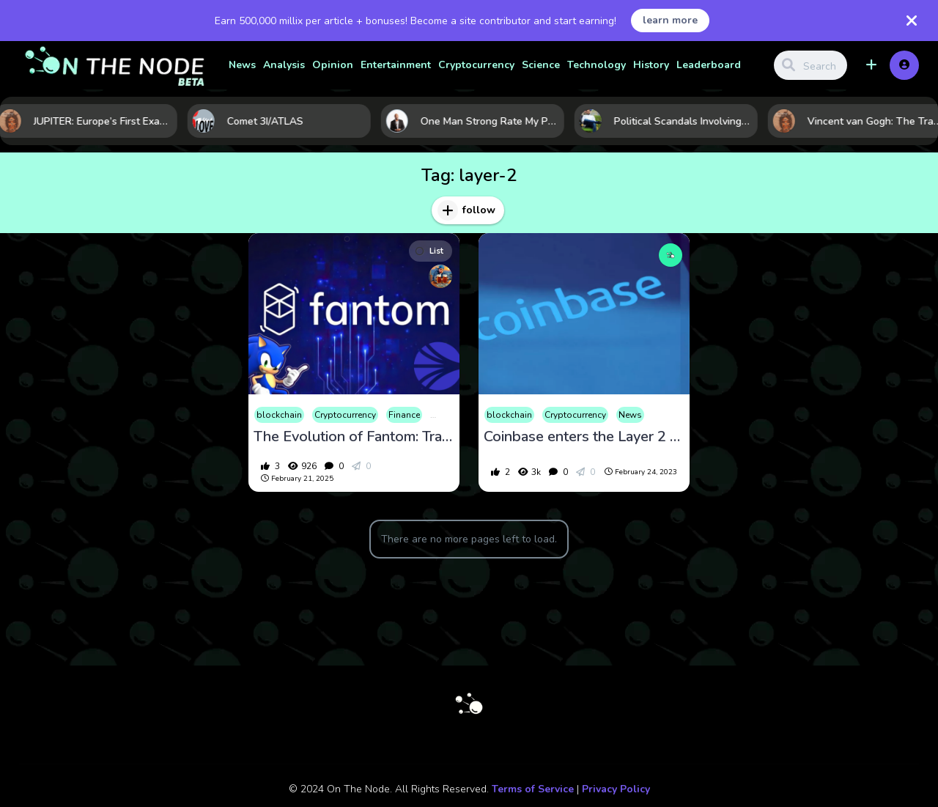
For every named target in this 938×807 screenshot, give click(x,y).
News (242, 65)
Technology (596, 65)
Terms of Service (533, 789)
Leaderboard (708, 65)
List (429, 251)
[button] (871, 65)
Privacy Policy (616, 789)
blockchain (279, 415)
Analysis (284, 65)
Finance (404, 415)
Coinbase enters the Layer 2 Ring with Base (584, 437)
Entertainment (396, 65)
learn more (670, 20)
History (651, 65)
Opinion (332, 65)
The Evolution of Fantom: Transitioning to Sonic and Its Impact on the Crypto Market (354, 437)
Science (541, 65)
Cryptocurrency (476, 65)
